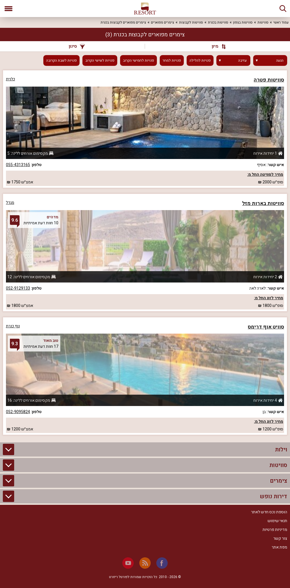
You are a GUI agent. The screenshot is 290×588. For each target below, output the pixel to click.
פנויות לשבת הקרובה (61, 60)
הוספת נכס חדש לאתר (269, 512)
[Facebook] (162, 563)
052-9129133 (18, 288)
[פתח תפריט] (8, 8)
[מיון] (216, 46)
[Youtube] (128, 563)
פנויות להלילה (200, 60)
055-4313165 (18, 165)
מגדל (10, 203)
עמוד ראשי (281, 22)
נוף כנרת (13, 326)
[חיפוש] (283, 8)
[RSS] (145, 563)
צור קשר (280, 538)
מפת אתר (279, 547)
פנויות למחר (172, 60)
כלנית (10, 79)
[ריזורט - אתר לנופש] (145, 8)
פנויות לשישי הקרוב (99, 60)
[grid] (145, 252)
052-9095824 (18, 412)
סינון (77, 46)
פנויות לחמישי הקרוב (138, 60)
